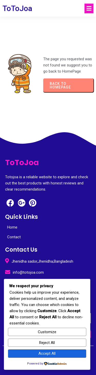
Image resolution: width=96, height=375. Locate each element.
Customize (47, 332)
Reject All (47, 342)
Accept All (47, 353)
